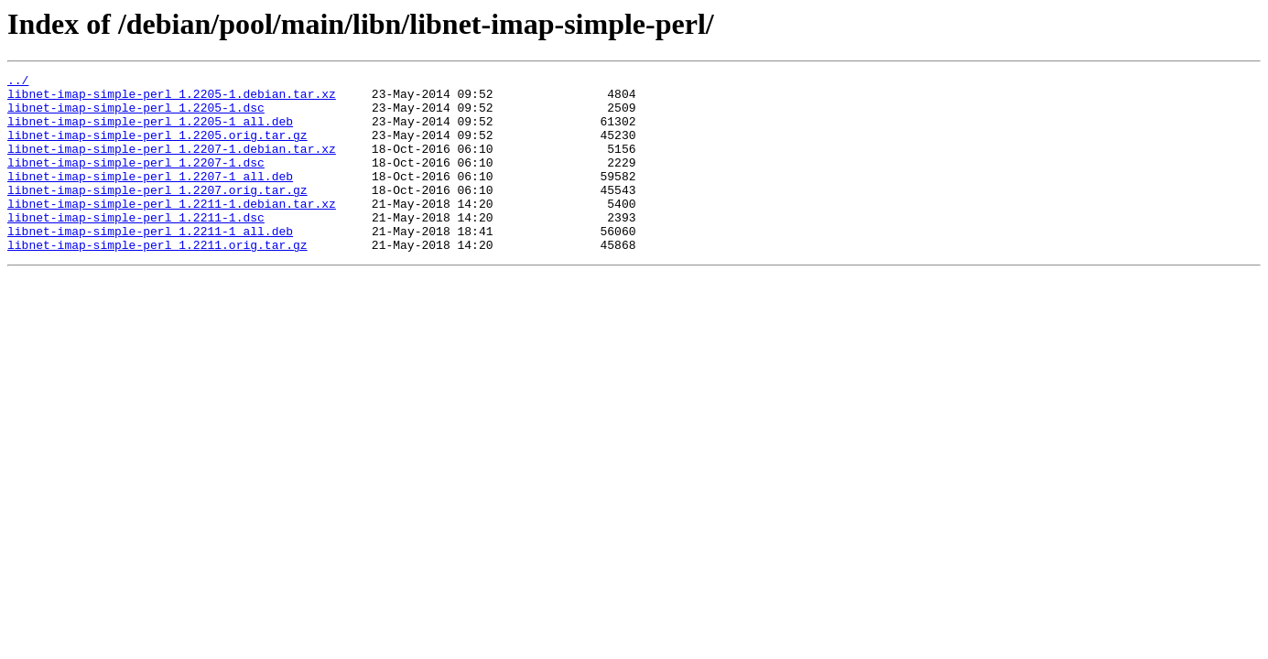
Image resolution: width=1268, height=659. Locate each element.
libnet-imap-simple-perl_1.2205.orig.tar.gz (157, 148)
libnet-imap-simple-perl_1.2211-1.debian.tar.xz (171, 230)
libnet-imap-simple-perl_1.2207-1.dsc (136, 181)
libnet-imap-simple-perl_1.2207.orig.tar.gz (157, 214)
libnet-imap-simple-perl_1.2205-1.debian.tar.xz (171, 99)
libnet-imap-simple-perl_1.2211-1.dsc (136, 247)
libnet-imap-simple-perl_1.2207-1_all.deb (150, 197)
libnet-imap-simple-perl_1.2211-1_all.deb (150, 263)
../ (17, 82)
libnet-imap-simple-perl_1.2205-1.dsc (136, 115)
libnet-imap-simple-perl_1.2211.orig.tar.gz (157, 280)
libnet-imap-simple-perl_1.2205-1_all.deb (150, 132)
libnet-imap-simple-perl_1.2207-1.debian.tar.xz (171, 165)
